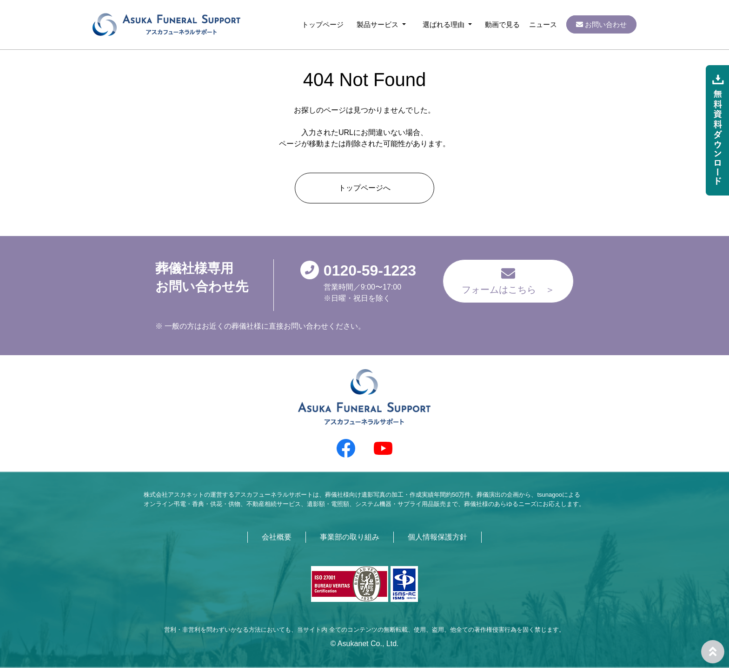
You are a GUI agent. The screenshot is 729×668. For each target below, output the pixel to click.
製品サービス (378, 24)
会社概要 (277, 537)
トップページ (323, 24)
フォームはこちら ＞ (508, 281)
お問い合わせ (601, 24)
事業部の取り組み (349, 537)
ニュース (543, 24)
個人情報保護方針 (437, 537)
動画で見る (502, 24)
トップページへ (364, 188)
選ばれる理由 (444, 24)
